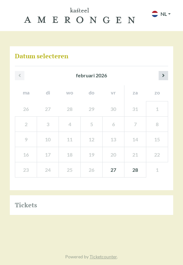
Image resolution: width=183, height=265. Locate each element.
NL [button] (159, 14)
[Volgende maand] (163, 75)
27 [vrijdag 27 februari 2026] (113, 170)
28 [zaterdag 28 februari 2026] (135, 170)
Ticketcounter (103, 256)
